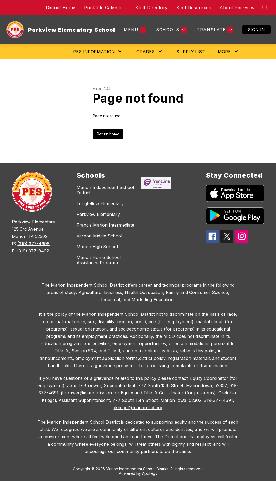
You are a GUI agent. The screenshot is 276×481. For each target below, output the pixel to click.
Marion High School (97, 246)
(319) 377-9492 (33, 251)
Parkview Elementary (98, 214)
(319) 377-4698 (33, 243)
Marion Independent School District (105, 190)
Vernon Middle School (99, 235)
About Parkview (237, 7)
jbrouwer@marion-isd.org (87, 392)
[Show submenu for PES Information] (94, 51)
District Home (60, 7)
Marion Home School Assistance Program (99, 260)
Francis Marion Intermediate (105, 225)
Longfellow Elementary (100, 203)
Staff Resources (193, 7)
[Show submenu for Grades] (145, 51)
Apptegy (149, 473)
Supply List (190, 51)
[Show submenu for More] (224, 51)
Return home (108, 134)
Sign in (256, 29)
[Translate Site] (214, 29)
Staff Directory (151, 7)
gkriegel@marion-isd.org (137, 407)
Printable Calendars (105, 7)
